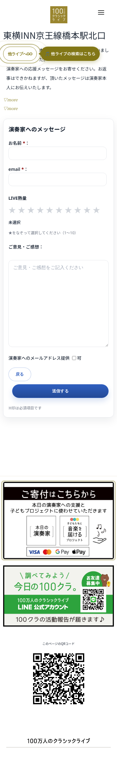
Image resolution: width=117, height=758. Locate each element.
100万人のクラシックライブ (58, 14)
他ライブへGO (20, 54)
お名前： (57, 150)
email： (57, 176)
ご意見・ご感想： (25, 247)
